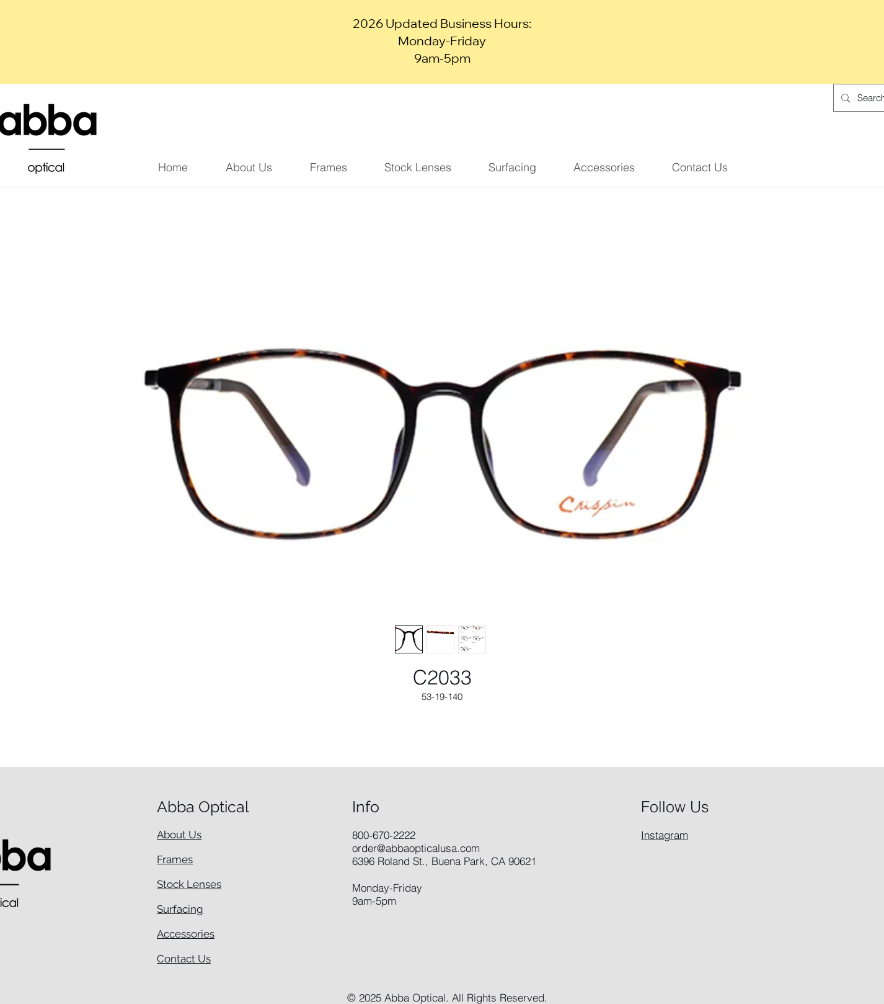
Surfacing (180, 909)
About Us (179, 834)
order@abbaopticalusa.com (416, 847)
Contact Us (184, 958)
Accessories (185, 934)
